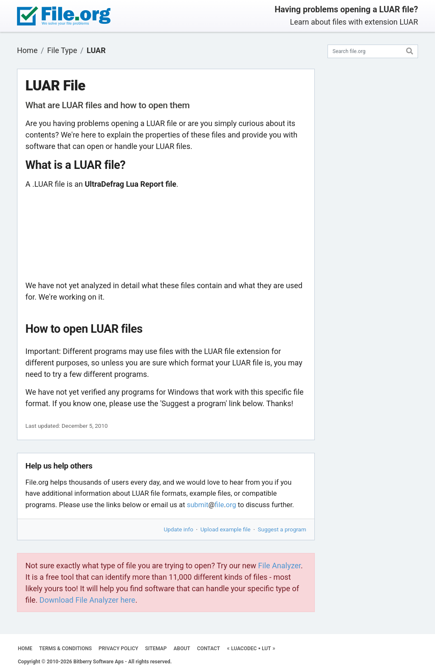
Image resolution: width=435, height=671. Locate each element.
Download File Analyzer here (88, 599)
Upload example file (226, 529)
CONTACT (208, 648)
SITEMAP (156, 648)
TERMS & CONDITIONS (65, 648)
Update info (178, 529)
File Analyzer (279, 565)
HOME (25, 648)
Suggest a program (282, 529)
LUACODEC (244, 648)
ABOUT (182, 648)
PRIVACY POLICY (118, 648)
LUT (266, 648)
